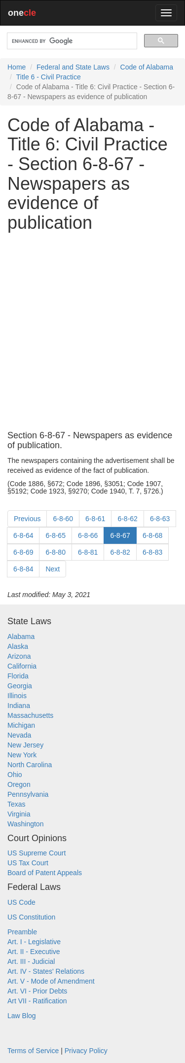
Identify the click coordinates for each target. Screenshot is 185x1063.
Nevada (19, 735)
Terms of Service (33, 1051)
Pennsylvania (27, 794)
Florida (18, 676)
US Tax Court (27, 863)
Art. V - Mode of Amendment (51, 981)
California (22, 666)
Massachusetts (30, 715)
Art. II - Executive (33, 952)
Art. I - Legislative (34, 942)
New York (22, 755)
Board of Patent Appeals (44, 873)
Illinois (17, 696)
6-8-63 (160, 519)
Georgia (19, 686)
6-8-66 (88, 535)
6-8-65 (55, 535)
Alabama (21, 636)
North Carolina (29, 765)
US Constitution (31, 917)
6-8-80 (55, 552)
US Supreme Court (36, 853)
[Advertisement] (92, 331)
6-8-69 (23, 552)
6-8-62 (127, 519)
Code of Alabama (146, 67)
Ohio (14, 775)
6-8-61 (95, 519)
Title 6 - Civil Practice (48, 77)
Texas (16, 804)
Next (52, 569)
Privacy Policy (86, 1051)
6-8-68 (152, 535)
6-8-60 (63, 519)
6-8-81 (88, 552)
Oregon (19, 784)
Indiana (18, 705)
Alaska (17, 646)
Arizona (19, 656)
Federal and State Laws (73, 67)
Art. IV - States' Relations (45, 971)
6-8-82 (120, 552)
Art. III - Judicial (31, 961)
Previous (27, 519)
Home (16, 67)
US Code (21, 902)
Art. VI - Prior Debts (37, 991)
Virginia (18, 814)
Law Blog (21, 1016)
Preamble (22, 932)
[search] (71, 41)
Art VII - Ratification (37, 1001)
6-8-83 (152, 552)
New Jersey (25, 745)
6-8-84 (23, 569)
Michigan (21, 725)
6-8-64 (23, 535)
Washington (25, 824)
